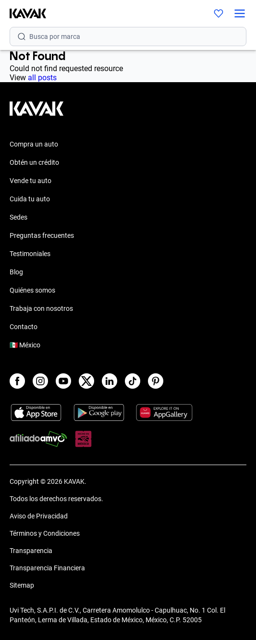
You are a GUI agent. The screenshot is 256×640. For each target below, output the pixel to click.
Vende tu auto (30, 181)
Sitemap (22, 585)
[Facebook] (17, 381)
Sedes (18, 217)
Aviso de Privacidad (39, 516)
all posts (42, 77)
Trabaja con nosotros (41, 308)
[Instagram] (40, 381)
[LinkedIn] (109, 381)
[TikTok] (132, 381)
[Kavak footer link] (36, 113)
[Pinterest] (155, 381)
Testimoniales (30, 254)
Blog (16, 272)
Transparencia (31, 550)
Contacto (23, 327)
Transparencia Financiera (47, 568)
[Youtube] (63, 381)
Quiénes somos (32, 290)
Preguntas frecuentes (42, 235)
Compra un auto (34, 144)
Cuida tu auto (30, 199)
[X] (86, 381)
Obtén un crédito (34, 162)
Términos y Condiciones (45, 533)
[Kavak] (23, 13)
